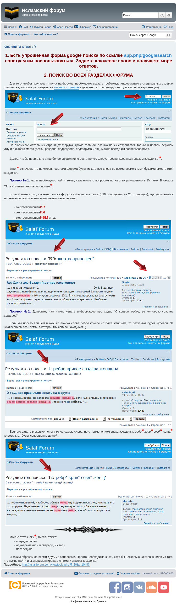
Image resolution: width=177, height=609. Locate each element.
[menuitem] (23, 27)
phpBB (80, 597)
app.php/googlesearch (148, 55)
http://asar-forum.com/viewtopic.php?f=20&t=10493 (56, 564)
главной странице (66, 87)
